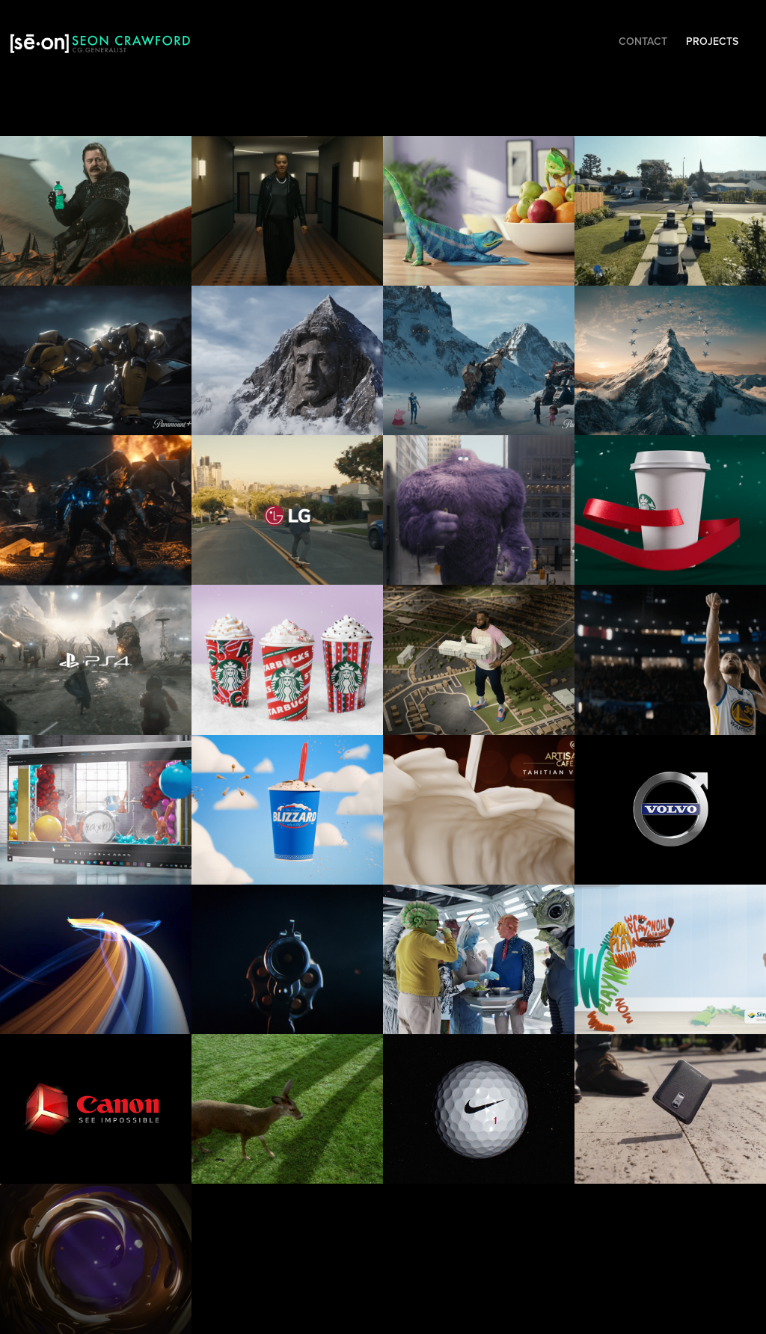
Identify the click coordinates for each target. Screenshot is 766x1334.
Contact (643, 41)
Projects (712, 41)
